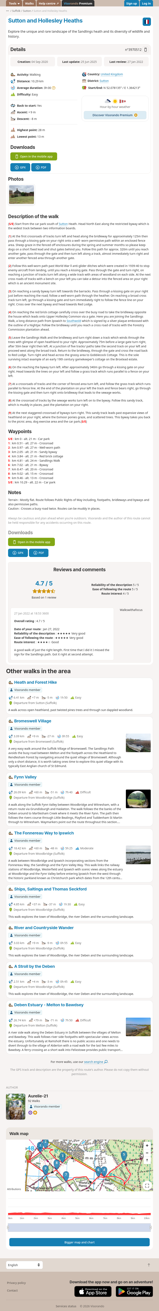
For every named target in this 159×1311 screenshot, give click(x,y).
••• (7, 11)
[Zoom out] (147, 1153)
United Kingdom (112, 74)
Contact (12, 1290)
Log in (146, 3)
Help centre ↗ (49, 3)
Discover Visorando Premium (115, 115)
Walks (29, 3)
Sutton (104, 81)
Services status (66, 1306)
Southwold (74, 321)
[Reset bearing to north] (147, 1160)
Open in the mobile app (34, 156)
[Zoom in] (147, 1145)
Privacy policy (16, 1283)
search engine (95, 1062)
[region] (79, 1165)
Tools (14, 3)
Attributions (14, 1189)
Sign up (131, 3)
